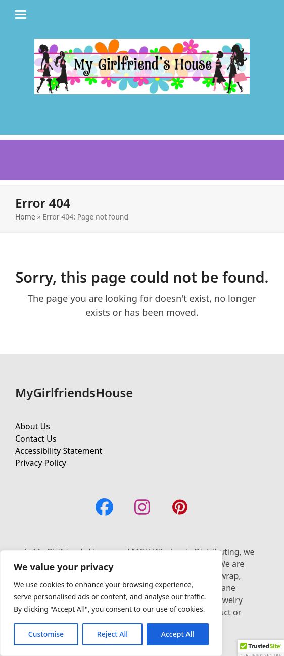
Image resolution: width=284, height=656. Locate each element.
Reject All (112, 634)
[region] (111, 603)
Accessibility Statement (58, 450)
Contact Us (35, 438)
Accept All (177, 634)
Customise (46, 634)
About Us (32, 426)
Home (25, 217)
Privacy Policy (40, 462)
